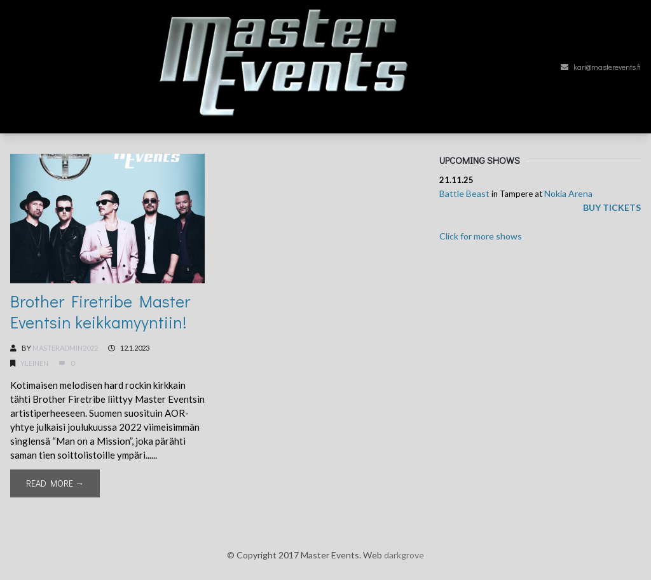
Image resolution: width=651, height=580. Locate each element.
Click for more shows (480, 236)
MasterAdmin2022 (65, 348)
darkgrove (404, 555)
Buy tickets (612, 207)
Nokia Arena (568, 193)
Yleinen (34, 363)
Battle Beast (464, 193)
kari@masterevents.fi (601, 67)
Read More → (55, 483)
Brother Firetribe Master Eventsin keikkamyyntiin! (100, 311)
